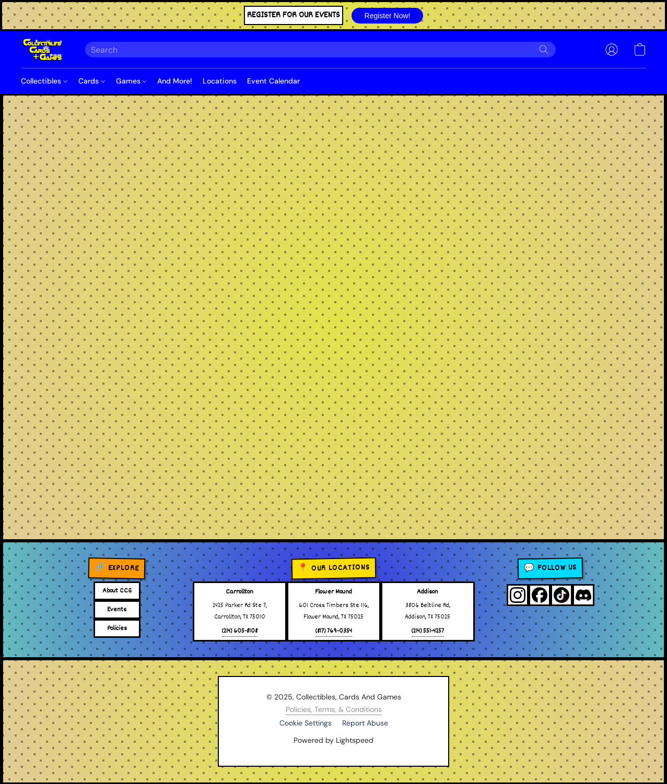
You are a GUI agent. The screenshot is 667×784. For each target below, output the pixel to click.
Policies (117, 628)
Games (131, 81)
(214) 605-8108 (240, 631)
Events (116, 609)
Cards (91, 81)
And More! (174, 81)
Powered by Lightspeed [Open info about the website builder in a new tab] (333, 740)
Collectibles (44, 81)
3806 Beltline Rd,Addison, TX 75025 (427, 611)
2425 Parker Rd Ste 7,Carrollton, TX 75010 (240, 611)
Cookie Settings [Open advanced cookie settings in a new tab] (305, 723)
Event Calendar (273, 81)
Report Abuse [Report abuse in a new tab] (365, 723)
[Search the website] (544, 49)
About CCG (117, 591)
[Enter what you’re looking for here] (320, 49)
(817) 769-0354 (333, 631)
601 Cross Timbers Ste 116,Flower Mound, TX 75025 (334, 611)
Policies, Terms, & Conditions (334, 709)
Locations (220, 81)
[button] (387, 15)
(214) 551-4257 (428, 631)
